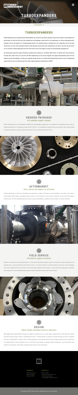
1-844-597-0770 (51, 374)
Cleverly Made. (53, 391)
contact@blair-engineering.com (49, 377)
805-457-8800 (45, 373)
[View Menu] (73, 4)
